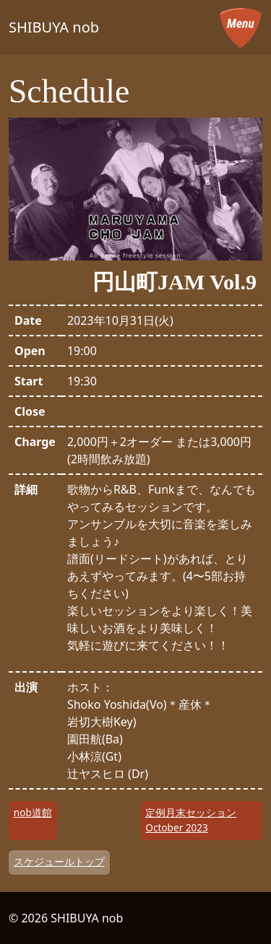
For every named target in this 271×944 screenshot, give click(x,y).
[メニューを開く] (240, 27)
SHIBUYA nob (54, 27)
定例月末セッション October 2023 (190, 819)
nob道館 (33, 812)
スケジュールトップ (59, 861)
